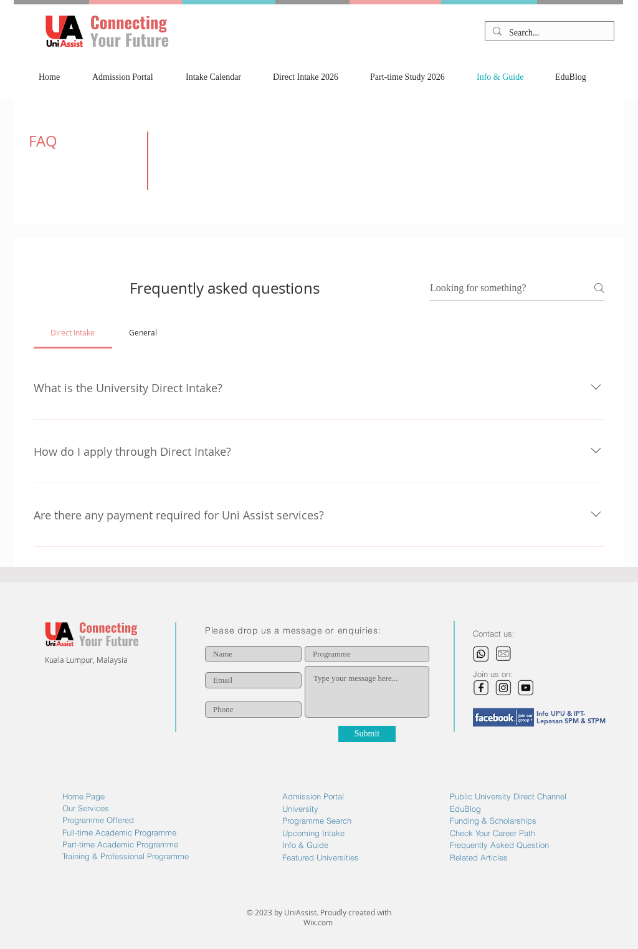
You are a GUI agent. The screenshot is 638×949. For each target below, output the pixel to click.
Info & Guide (305, 845)
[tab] (73, 332)
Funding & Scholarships (493, 821)
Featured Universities (320, 857)
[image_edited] (481, 688)
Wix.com (319, 922)
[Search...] (548, 33)
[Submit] (367, 734)
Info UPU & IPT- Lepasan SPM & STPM (571, 717)
